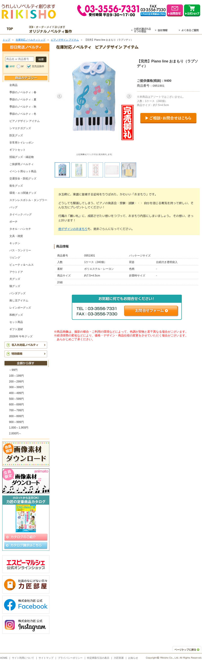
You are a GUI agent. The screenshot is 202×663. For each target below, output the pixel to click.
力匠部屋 (119, 657)
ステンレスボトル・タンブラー (28, 200)
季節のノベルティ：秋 (22, 106)
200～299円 (16, 381)
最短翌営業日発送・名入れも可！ (107, 29)
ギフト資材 (16, 329)
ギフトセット (17, 149)
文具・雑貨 (16, 236)
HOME (4, 657)
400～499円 (16, 393)
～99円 (13, 369)
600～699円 (16, 404)
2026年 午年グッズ (21, 336)
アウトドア (16, 272)
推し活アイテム (18, 300)
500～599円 (16, 398)
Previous (59, 96)
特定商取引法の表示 (98, 657)
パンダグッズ (17, 293)
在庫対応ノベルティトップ (30, 39)
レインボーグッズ (20, 307)
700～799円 (16, 410)
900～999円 (16, 422)
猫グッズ (14, 286)
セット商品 (16, 322)
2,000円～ (15, 433)
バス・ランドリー (20, 250)
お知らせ (133, 657)
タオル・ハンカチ (20, 228)
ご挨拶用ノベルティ (21, 164)
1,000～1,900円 (18, 427)
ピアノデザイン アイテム (65, 39)
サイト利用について (23, 657)
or (22, 66)
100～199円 (16, 375)
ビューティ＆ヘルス (21, 264)
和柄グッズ (16, 314)
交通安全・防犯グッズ (22, 178)
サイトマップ (46, 657)
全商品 (13, 85)
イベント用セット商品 (22, 171)
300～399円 (16, 387)
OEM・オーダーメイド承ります (52, 29)
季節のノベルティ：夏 (22, 99)
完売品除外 (38, 66)
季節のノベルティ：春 (22, 92)
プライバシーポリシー (70, 657)
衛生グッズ (16, 185)
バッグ (13, 207)
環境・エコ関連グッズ (22, 192)
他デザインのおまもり (73, 229)
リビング (14, 257)
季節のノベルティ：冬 (22, 113)
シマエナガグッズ (20, 128)
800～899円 (16, 416)
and (12, 66)
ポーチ (13, 221)
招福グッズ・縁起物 (21, 157)
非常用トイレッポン (21, 142)
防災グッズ (16, 135)
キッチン (14, 243)
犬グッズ (14, 279)
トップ (6, 39)
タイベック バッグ (20, 214)
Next (129, 96)
